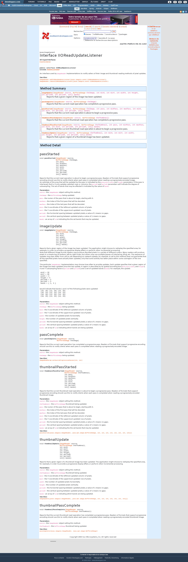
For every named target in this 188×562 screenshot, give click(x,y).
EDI (74, 5)
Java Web (84, 8)
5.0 (93, 29)
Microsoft (52, 5)
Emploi (85, 2)
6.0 (98, 29)
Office (99, 5)
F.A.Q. (80, 27)
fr (152, 29)
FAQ (50, 2)
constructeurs (111, 34)
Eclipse (106, 8)
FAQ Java (62, 11)
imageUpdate (47, 93)
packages (123, 34)
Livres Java (81, 11)
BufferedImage (79, 93)
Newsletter (74, 2)
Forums (31, 2)
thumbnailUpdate (49, 133)
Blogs (56, 2)
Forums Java (53, 11)
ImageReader (58, 93)
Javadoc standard (110, 27)
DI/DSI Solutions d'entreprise (22, 5)
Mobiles (106, 5)
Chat (64, 2)
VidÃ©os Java (91, 11)
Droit (103, 2)
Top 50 (73, 27)
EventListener (45, 62)
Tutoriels (41, 2)
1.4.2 (87, 29)
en (155, 29)
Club (110, 2)
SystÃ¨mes (114, 5)
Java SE (88, 27)
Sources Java (102, 11)
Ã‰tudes (94, 2)
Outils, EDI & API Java (115, 11)
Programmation (83, 5)
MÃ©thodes (154, 45)
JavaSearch (127, 11)
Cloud (36, 5)
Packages (154, 49)
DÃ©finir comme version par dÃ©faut (154, 33)
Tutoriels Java (71, 11)
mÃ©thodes (98, 34)
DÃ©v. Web (67, 5)
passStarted (47, 109)
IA (41, 5)
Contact (123, 27)
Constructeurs (154, 47)
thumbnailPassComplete (52, 118)
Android (98, 8)
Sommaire (64, 27)
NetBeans (114, 8)
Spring (91, 8)
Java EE (97, 27)
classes (87, 34)
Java (59, 5)
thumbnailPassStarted (51, 125)
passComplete (47, 102)
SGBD (92, 5)
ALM (45, 5)
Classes (154, 43)
